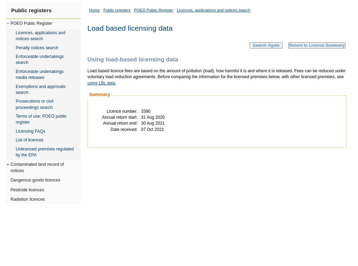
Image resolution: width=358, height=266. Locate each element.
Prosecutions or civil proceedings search (34, 104)
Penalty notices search (37, 47)
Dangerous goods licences (35, 180)
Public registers (31, 10)
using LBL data (101, 83)
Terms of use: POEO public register (41, 119)
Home (94, 10)
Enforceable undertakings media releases (40, 74)
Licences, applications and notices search (40, 35)
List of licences (29, 140)
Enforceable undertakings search (40, 59)
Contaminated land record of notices (37, 167)
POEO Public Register (31, 23)
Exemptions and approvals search (41, 89)
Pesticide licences (27, 189)
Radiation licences (27, 199)
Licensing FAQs (30, 131)
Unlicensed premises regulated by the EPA (45, 152)
